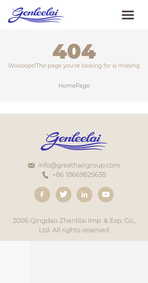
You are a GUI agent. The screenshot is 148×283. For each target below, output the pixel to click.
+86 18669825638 (79, 174)
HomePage (74, 85)
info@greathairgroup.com (79, 165)
